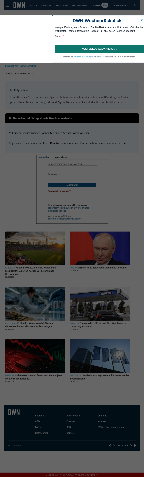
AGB (101, 57)
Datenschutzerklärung (82, 57)
